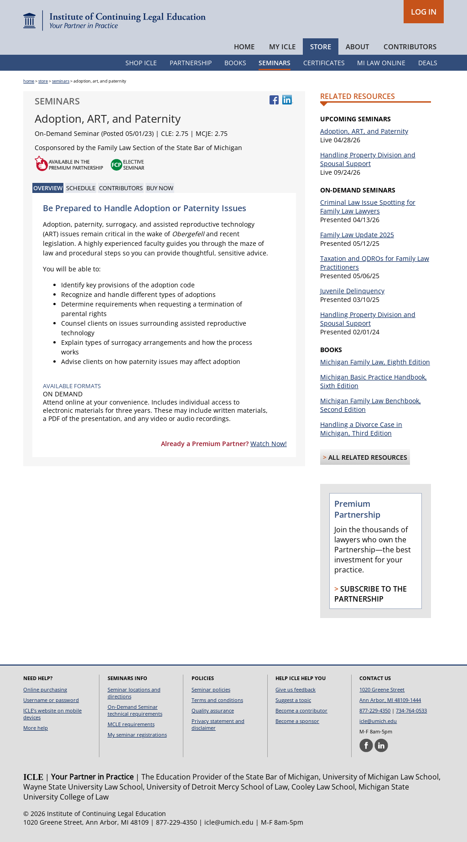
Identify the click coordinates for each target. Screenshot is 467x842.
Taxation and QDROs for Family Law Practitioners (374, 262)
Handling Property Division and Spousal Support (367, 159)
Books (235, 62)
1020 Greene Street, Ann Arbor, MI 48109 (86, 822)
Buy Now (159, 188)
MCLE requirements (131, 724)
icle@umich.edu (378, 720)
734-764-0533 (411, 710)
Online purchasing (45, 689)
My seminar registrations (137, 734)
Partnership (191, 62)
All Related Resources (367, 457)
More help (35, 727)
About (357, 46)
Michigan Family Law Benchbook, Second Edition (370, 405)
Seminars (275, 62)
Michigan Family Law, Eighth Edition (375, 362)
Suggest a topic (293, 699)
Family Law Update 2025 (357, 234)
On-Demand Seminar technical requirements (135, 710)
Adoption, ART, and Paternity (364, 131)
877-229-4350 (374, 710)
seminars (60, 81)
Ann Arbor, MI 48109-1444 (390, 699)
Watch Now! (268, 443)
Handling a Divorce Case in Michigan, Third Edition (361, 428)
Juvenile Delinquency (352, 290)
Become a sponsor (297, 720)
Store (320, 46)
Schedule (80, 188)
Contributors (410, 46)
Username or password (51, 699)
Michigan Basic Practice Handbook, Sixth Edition (373, 381)
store (43, 81)
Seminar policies (211, 689)
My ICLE (282, 46)
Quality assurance (213, 710)
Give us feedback (295, 689)
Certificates (324, 62)
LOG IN (423, 11)
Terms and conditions (217, 699)
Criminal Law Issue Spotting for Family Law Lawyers (367, 206)
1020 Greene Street (382, 689)
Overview (47, 188)
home (28, 81)
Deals (427, 62)
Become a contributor (301, 710)
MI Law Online (381, 62)
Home (244, 46)
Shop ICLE (141, 62)
